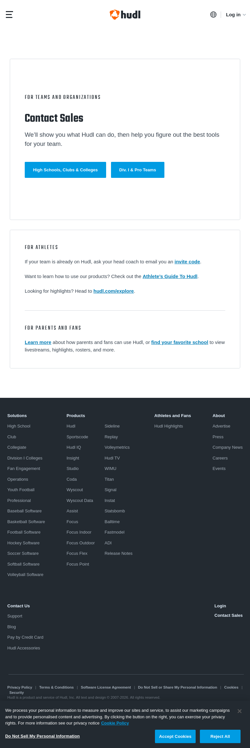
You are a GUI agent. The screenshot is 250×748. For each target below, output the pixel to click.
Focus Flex (76, 553)
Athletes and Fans (172, 415)
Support (14, 616)
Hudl (70, 426)
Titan (109, 479)
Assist (72, 510)
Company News (228, 447)
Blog (11, 626)
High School (19, 426)
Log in (236, 14)
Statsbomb (114, 510)
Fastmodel (114, 532)
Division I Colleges (25, 458)
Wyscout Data (79, 500)
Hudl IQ (73, 447)
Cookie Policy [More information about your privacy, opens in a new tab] (115, 725)
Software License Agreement (106, 687)
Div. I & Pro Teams (137, 169)
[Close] (239, 713)
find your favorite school (179, 342)
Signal (110, 489)
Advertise (221, 426)
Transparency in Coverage (154, 703)
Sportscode (77, 436)
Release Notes (118, 553)
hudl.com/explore (113, 291)
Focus (72, 521)
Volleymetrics (117, 447)
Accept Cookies (175, 738)
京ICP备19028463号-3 (112, 703)
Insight (72, 458)
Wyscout (74, 489)
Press (218, 436)
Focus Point (77, 564)
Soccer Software (23, 553)
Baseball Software (24, 510)
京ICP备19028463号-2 (72, 703)
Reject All (220, 738)
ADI (108, 542)
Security (16, 692)
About (219, 415)
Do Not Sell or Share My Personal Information (177, 687)
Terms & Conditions (56, 687)
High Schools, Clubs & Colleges (65, 169)
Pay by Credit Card (25, 637)
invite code (187, 261)
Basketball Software (26, 521)
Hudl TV (112, 458)
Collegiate (16, 447)
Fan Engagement (23, 468)
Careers (220, 458)
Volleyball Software (25, 574)
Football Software (24, 532)
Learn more (38, 342)
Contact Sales (229, 615)
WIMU (110, 468)
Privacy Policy (19, 687)
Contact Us (18, 605)
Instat (109, 500)
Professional (19, 500)
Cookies (231, 687)
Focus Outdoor (80, 542)
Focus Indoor (78, 532)
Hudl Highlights (168, 426)
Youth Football (21, 489)
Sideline (112, 426)
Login (220, 605)
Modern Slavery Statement (29, 703)
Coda (71, 479)
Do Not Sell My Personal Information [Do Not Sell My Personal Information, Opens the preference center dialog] (42, 738)
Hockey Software (23, 542)
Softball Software (23, 564)
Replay (111, 436)
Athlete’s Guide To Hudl (170, 276)
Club (11, 436)
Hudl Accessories (23, 648)
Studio (72, 468)
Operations (17, 479)
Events (219, 468)
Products (75, 415)
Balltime (112, 521)
